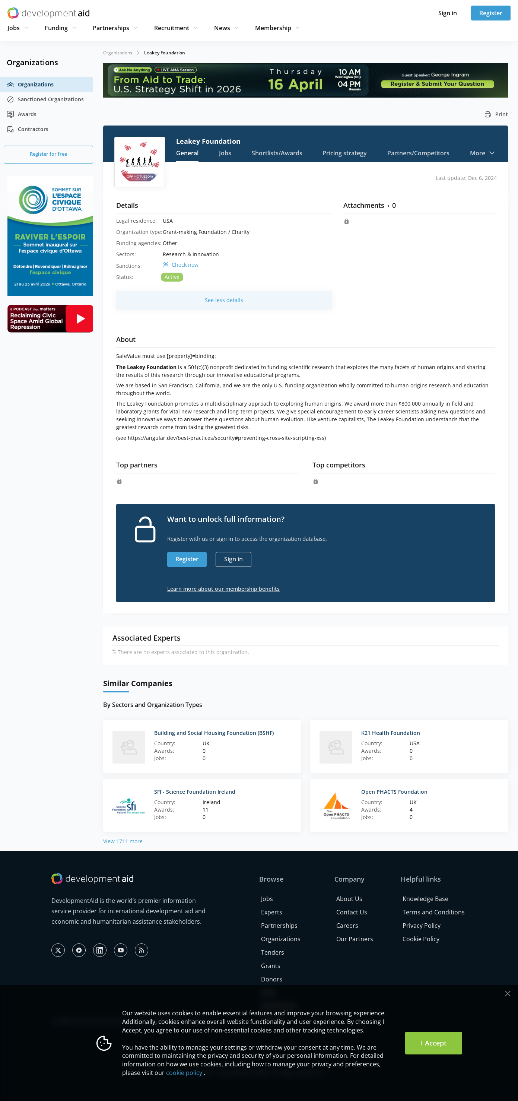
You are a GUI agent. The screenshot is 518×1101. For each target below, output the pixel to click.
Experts (271, 912)
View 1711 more (123, 841)
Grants (270, 966)
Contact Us (351, 912)
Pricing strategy (344, 153)
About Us (349, 899)
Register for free (48, 153)
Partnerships (111, 28)
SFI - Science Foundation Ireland (194, 791)
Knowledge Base (425, 899)
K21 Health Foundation (390, 732)
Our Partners (354, 939)
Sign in (447, 13)
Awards (21, 114)
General (187, 153)
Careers (347, 925)
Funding (56, 28)
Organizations (30, 84)
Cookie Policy (421, 939)
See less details (224, 300)
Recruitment (171, 28)
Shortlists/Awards (277, 153)
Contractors (27, 129)
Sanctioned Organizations (45, 99)
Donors (271, 979)
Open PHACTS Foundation (394, 791)
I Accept (434, 1042)
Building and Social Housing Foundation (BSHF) (214, 732)
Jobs (13, 28)
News (222, 28)
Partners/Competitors (418, 153)
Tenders (272, 952)
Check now (185, 265)
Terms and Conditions (434, 912)
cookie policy (184, 1073)
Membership (273, 28)
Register (490, 13)
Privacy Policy (422, 925)
